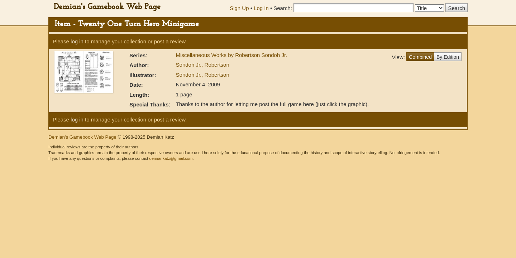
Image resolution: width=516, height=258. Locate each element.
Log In (261, 8)
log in (77, 41)
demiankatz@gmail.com (170, 158)
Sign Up (239, 8)
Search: (282, 8)
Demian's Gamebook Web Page (107, 7)
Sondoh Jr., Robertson (202, 65)
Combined (420, 57)
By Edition (447, 57)
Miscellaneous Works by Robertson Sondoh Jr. (231, 55)
